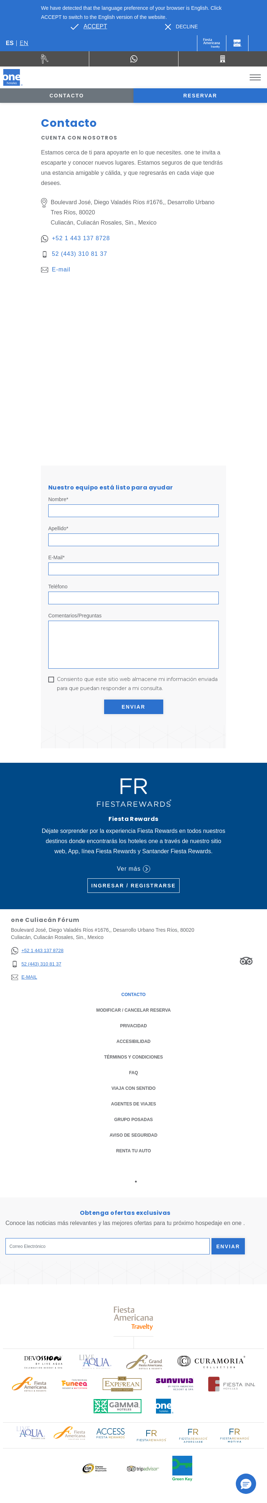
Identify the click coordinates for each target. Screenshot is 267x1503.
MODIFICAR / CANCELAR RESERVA (133, 1010)
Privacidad (133, 1025)
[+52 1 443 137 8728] (37, 951)
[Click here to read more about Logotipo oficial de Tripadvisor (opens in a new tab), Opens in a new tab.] (143, 1469)
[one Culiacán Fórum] (12, 77)
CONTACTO (134, 994)
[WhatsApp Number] (133, 59)
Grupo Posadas (133, 1119)
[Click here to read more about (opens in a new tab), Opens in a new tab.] (43, 1361)
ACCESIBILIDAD (133, 1041)
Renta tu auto (133, 1150)
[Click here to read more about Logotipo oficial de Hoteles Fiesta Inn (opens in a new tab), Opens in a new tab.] (231, 1384)
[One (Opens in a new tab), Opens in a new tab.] (211, 43)
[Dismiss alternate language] (181, 27)
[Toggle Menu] (255, 77)
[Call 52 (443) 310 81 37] (222, 59)
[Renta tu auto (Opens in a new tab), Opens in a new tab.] (44, 59)
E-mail (61, 269)
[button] (246, 1484)
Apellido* (58, 528)
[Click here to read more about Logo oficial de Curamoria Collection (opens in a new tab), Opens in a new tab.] (211, 1362)
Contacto (67, 95)
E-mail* (56, 557)
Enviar (133, 707)
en (24, 43)
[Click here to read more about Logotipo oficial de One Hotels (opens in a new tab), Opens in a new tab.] (164, 1406)
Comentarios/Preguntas (75, 615)
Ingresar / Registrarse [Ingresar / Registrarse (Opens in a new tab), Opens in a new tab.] (133, 885)
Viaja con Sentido (133, 1088)
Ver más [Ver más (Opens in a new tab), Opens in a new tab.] (133, 869)
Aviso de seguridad (133, 1135)
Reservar (200, 95)
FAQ (133, 1072)
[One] (237, 43)
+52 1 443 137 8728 (81, 238)
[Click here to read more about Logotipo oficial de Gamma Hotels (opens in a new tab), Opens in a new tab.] (117, 1406)
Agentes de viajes (133, 1104)
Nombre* (58, 499)
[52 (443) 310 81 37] (37, 964)
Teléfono (57, 586)
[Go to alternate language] (89, 26)
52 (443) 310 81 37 (79, 254)
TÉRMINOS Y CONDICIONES (133, 1057)
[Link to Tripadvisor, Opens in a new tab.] (246, 961)
